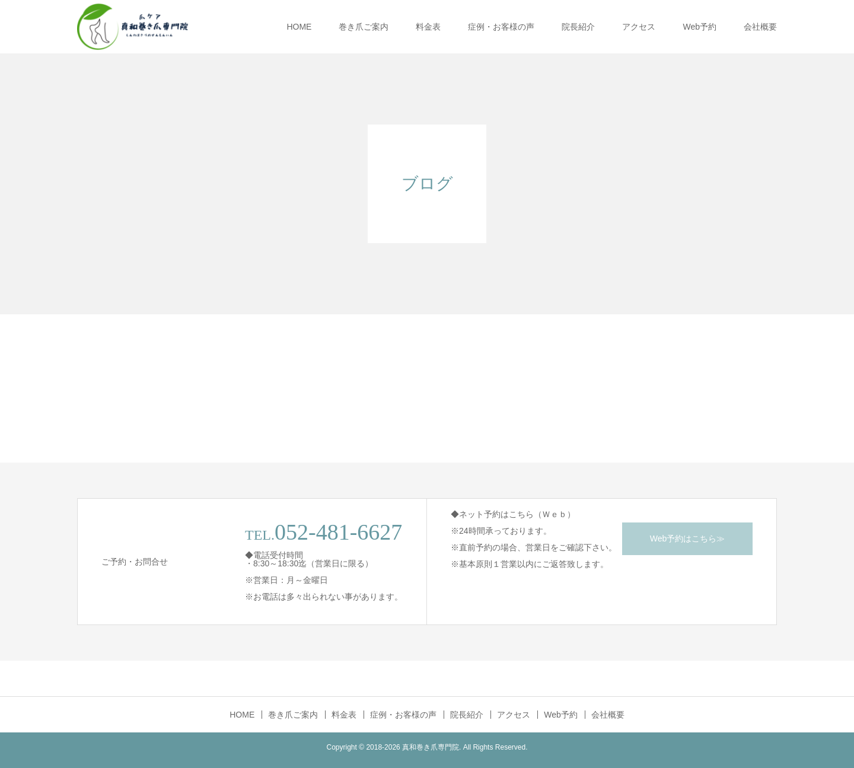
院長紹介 (578, 26)
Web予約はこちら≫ (687, 538)
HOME (298, 26)
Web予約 (699, 26)
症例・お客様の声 (501, 26)
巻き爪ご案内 (363, 26)
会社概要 (760, 26)
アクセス (638, 26)
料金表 (428, 26)
